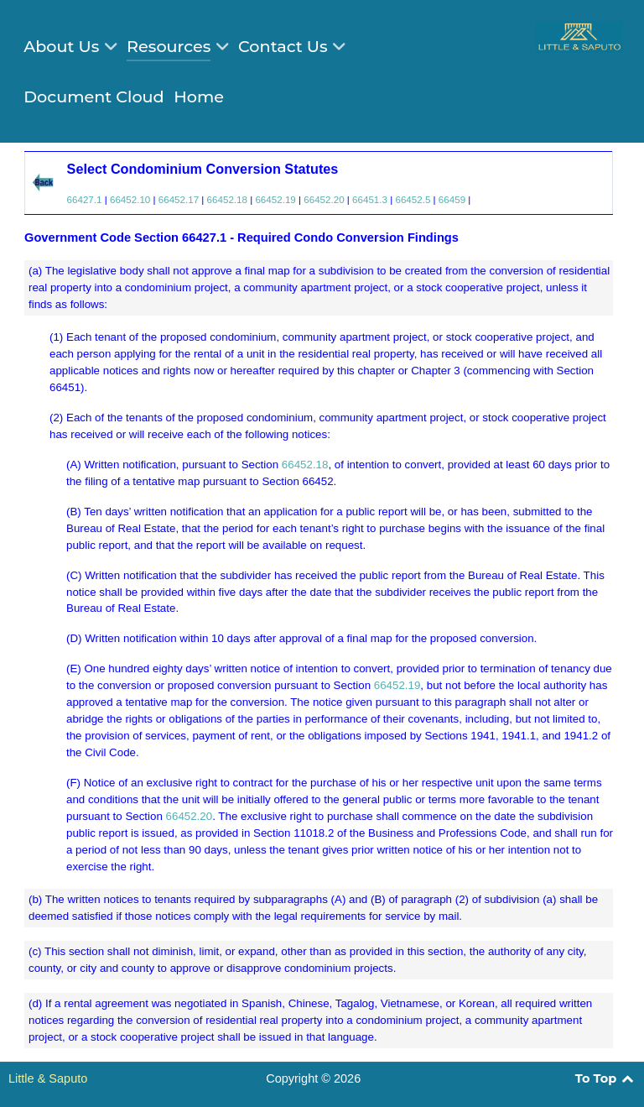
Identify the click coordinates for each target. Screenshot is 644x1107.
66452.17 (178, 199)
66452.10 (130, 199)
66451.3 (369, 199)
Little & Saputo (47, 1078)
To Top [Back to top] (605, 1078)
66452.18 (227, 199)
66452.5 (412, 199)
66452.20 (324, 199)
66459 (452, 199)
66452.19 (275, 199)
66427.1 (84, 199)
